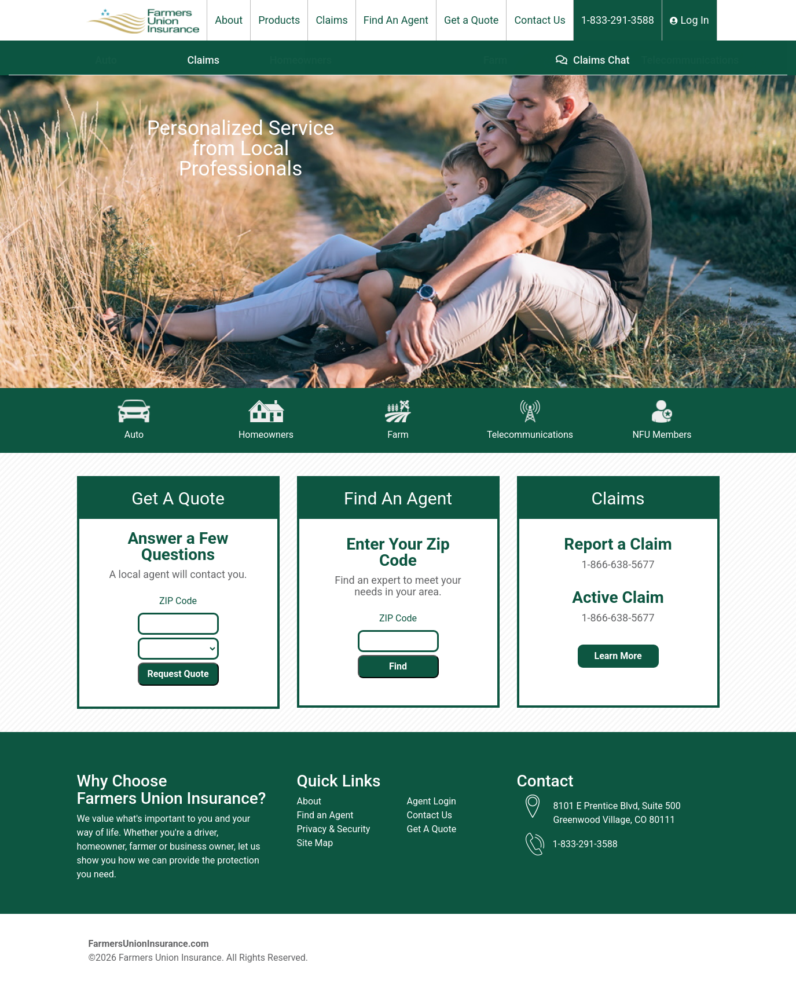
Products (279, 20)
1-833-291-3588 (617, 20)
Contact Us (539, 20)
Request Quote (177, 673)
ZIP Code (178, 600)
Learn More (617, 655)
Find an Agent (325, 815)
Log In (689, 20)
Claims (331, 20)
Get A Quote (432, 829)
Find (398, 666)
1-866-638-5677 (617, 564)
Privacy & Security (334, 829)
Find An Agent (396, 20)
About (229, 20)
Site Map (315, 842)
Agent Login (431, 801)
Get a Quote (471, 20)
